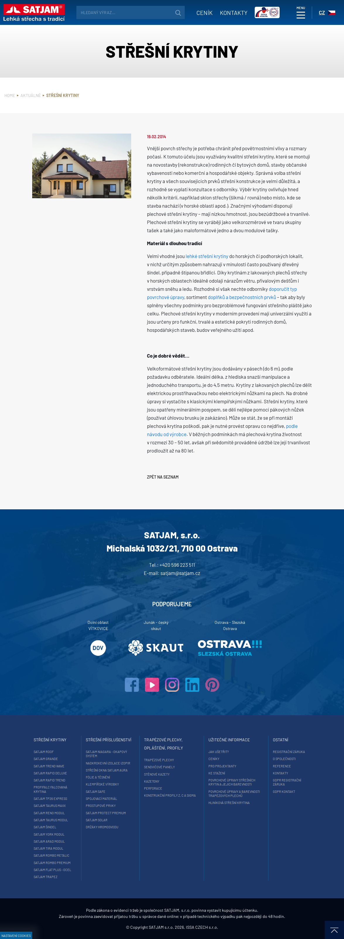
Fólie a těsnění (98, 777)
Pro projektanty (222, 766)
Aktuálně (30, 95)
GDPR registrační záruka (287, 782)
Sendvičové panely (159, 767)
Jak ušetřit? (218, 752)
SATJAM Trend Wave (49, 766)
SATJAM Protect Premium (106, 813)
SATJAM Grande (46, 759)
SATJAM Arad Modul (49, 841)
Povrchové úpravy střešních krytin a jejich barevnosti (231, 782)
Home (9, 95)
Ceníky (213, 759)
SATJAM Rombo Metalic (51, 855)
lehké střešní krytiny (207, 256)
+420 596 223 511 (177, 565)
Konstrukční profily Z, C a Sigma (170, 795)
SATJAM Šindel (45, 827)
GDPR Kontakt (284, 791)
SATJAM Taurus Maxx (50, 805)
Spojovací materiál (101, 798)
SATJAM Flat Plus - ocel (52, 870)
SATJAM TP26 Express (50, 798)
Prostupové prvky (101, 805)
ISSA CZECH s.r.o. (202, 927)
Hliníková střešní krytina (229, 803)
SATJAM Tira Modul (48, 848)
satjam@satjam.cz (180, 573)
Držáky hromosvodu (102, 827)
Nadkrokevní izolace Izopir (108, 763)
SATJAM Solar (96, 820)
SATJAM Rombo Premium (52, 863)
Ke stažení (216, 773)
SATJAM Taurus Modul (51, 820)
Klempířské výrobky (102, 784)
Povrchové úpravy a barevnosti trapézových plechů (234, 794)
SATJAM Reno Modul (49, 813)
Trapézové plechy (159, 760)
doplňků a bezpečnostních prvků (242, 297)
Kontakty (233, 12)
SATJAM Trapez (45, 877)
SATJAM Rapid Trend (49, 780)
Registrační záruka (289, 752)
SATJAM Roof (44, 752)
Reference (282, 766)
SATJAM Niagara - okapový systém (106, 754)
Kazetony (151, 781)
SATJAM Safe (95, 791)
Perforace (153, 788)
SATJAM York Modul (49, 834)
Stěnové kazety (157, 774)
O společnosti (284, 759)
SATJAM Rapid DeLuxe (50, 773)
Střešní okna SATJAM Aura (107, 770)
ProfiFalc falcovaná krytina (50, 789)
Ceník (204, 12)
